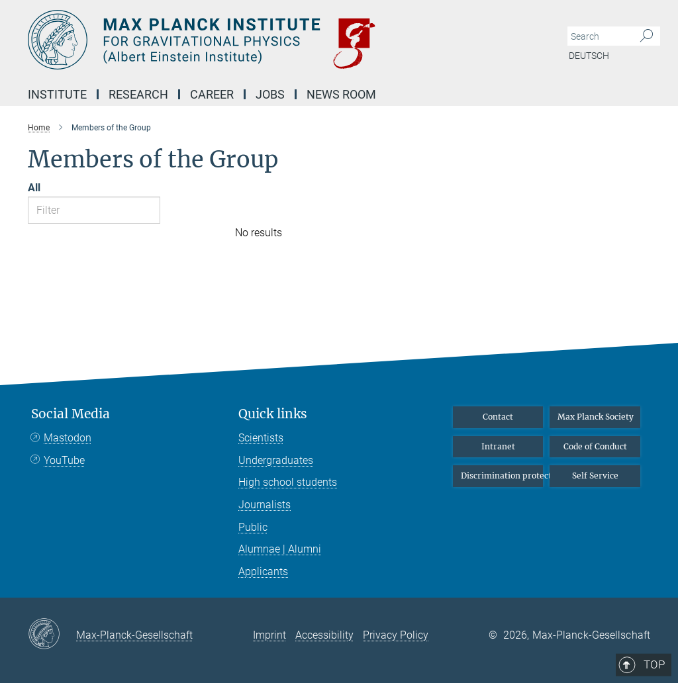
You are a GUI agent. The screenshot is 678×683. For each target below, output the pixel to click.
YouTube (64, 460)
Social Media (70, 414)
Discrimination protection (502, 475)
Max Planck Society (595, 417)
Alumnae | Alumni (279, 549)
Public (252, 527)
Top (631, 358)
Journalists (264, 504)
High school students (287, 482)
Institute (57, 94)
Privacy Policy (395, 635)
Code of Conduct (595, 446)
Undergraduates (275, 460)
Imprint (269, 635)
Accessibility (324, 635)
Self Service (595, 475)
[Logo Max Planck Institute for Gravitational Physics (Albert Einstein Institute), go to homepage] (276, 39)
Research (138, 94)
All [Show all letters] (34, 187)
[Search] (646, 36)
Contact (498, 417)
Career (212, 94)
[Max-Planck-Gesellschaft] (52, 635)
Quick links (272, 414)
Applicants (263, 571)
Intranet (498, 446)
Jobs (270, 94)
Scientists (260, 438)
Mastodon (67, 438)
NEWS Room (341, 94)
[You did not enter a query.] (598, 36)
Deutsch (589, 55)
